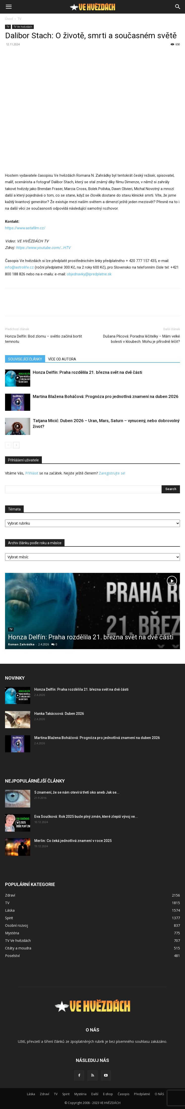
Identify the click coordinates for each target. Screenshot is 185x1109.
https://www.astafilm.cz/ (25, 228)
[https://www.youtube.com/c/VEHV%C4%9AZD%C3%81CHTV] (43, 247)
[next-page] (16, 445)
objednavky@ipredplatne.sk (89, 274)
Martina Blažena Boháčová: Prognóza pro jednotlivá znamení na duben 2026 (105, 396)
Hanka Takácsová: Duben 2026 (59, 714)
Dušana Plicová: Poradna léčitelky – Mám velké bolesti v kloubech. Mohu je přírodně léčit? (141, 339)
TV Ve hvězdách (23, 26)
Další (94, 1094)
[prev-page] (8, 445)
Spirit (66, 1094)
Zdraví (44, 1094)
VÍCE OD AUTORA (62, 359)
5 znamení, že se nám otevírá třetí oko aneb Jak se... (76, 792)
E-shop (108, 1094)
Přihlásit (31, 473)
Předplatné (142, 1094)
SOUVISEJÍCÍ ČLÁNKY (25, 359)
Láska (31, 1094)
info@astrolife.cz (19, 267)
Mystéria (80, 1094)
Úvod (9, 19)
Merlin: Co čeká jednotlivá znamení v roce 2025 (73, 841)
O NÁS (159, 1094)
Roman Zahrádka (21, 644)
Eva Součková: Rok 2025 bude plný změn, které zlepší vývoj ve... (86, 817)
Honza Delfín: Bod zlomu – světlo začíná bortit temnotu (43, 339)
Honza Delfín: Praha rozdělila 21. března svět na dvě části (87, 372)
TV (19, 19)
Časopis (123, 1094)
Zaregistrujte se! (112, 473)
